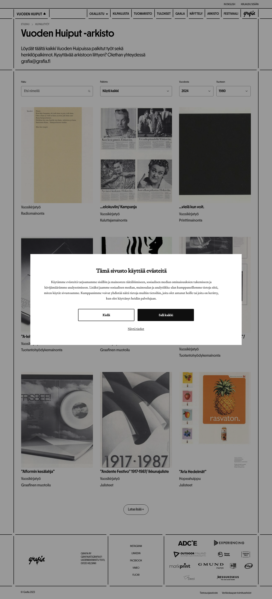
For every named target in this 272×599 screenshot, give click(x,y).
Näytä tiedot (136, 329)
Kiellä (106, 315)
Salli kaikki (166, 315)
